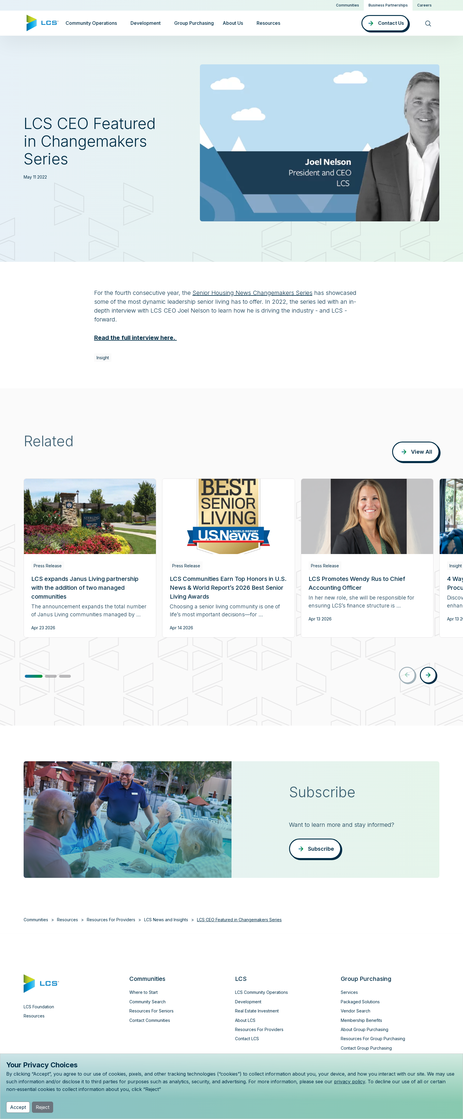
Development (248, 1001)
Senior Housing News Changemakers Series (252, 292)
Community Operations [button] (91, 23)
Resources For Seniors (151, 1010)
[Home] (42, 22)
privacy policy (349, 1081)
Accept (18, 1107)
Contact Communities (149, 1020)
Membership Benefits (361, 1020)
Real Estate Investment (257, 1010)
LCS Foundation (39, 1006)
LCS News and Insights (166, 919)
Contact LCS (247, 1038)
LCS (241, 978)
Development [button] (146, 23)
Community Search (147, 1001)
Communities (347, 5)
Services (349, 992)
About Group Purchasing (364, 1029)
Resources (67, 919)
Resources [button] (268, 23)
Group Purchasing (194, 23)
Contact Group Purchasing (366, 1048)
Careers (424, 5)
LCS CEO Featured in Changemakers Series (239, 919)
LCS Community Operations (261, 992)
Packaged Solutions (360, 1001)
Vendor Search (355, 1010)
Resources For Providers (111, 919)
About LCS (245, 1020)
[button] (34, 676)
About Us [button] (233, 23)
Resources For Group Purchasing (373, 1038)
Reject (42, 1107)
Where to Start (143, 992)
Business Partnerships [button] (388, 5)
